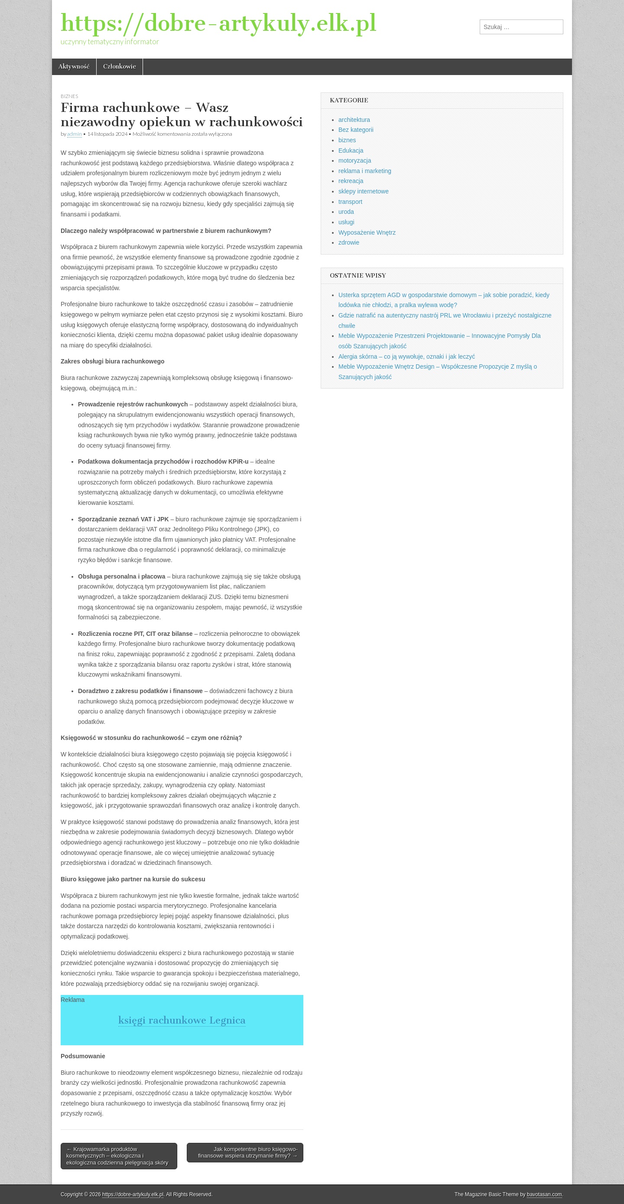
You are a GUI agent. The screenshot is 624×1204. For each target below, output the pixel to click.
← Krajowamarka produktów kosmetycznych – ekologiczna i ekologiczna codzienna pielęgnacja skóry (117, 1156)
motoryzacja (354, 160)
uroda (346, 211)
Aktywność (74, 66)
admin (74, 134)
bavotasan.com (544, 1194)
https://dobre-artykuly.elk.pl (219, 23)
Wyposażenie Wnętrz (367, 232)
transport (350, 201)
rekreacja (351, 180)
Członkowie (119, 66)
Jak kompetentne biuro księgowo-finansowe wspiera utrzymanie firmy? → (248, 1152)
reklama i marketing (364, 170)
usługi (346, 222)
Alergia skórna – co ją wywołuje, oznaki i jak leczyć (406, 356)
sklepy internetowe (363, 191)
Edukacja (351, 150)
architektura (354, 119)
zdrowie (348, 242)
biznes (69, 96)
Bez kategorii (356, 129)
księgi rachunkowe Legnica (182, 1020)
